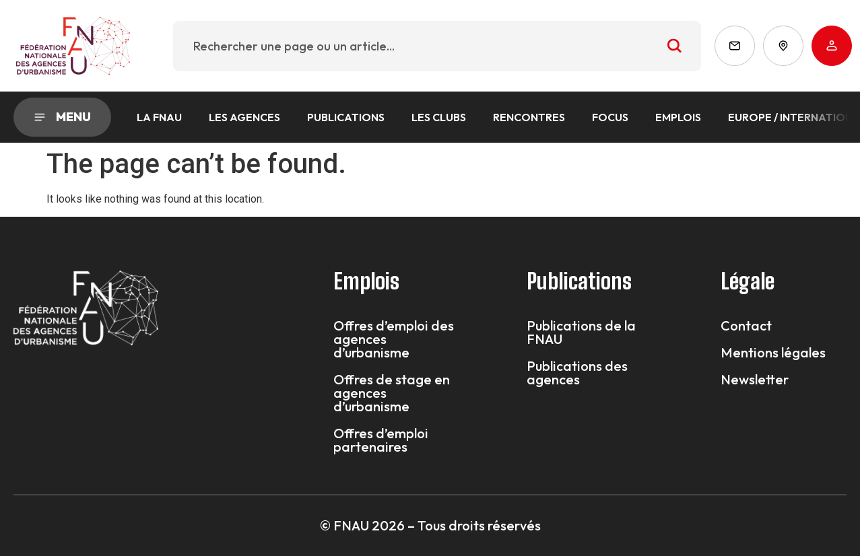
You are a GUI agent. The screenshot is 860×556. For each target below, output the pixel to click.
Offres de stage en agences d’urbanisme (391, 393)
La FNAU (159, 117)
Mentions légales (773, 352)
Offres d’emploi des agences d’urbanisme (393, 339)
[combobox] (437, 46)
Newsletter (755, 379)
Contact (746, 326)
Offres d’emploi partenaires (380, 440)
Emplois (678, 117)
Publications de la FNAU (581, 332)
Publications (346, 117)
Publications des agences (577, 372)
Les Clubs (438, 117)
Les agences (244, 117)
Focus (610, 117)
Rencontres (529, 117)
